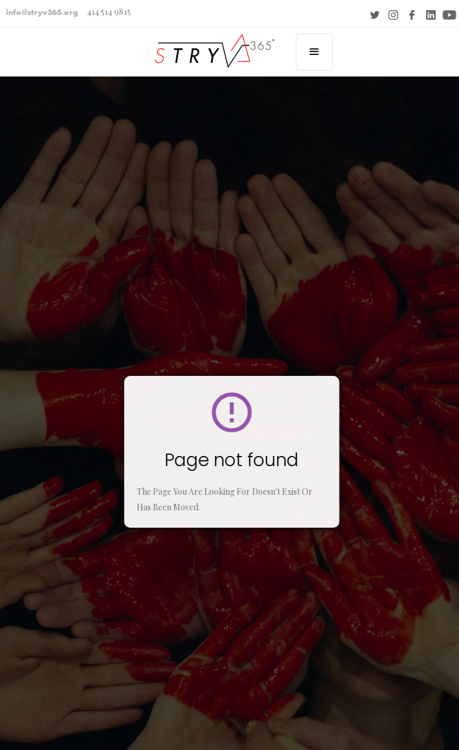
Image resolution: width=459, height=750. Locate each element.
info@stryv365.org (42, 12)
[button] (314, 52)
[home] (211, 43)
